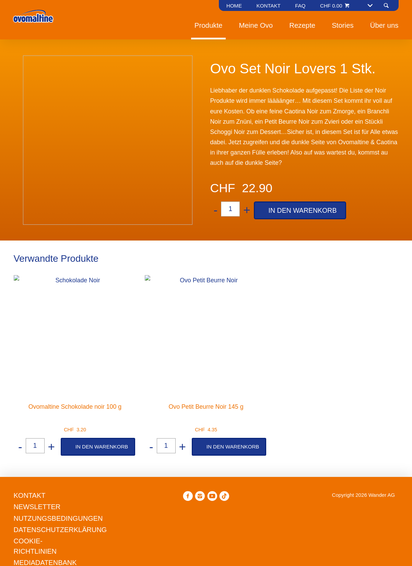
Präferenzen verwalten (178, 331)
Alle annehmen (249, 331)
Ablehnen (116, 331)
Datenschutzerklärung (245, 306)
